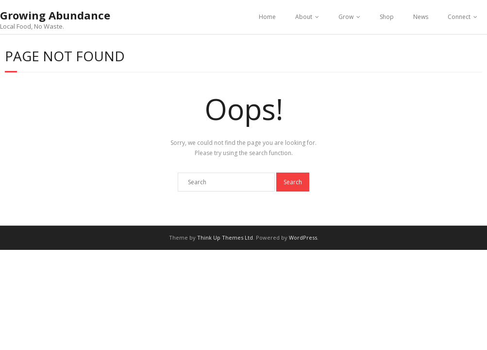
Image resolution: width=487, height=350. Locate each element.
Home (267, 17)
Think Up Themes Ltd (225, 237)
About (303, 17)
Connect (459, 17)
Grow (345, 17)
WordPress (303, 237)
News (420, 17)
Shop (387, 17)
